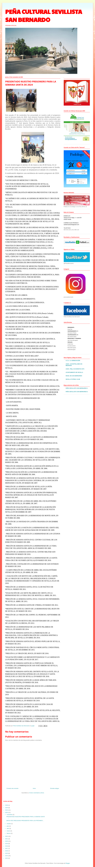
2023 (6, 812)
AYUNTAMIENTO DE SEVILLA (74, 372)
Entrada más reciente (12, 788)
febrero (9, 833)
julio (8, 826)
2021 (6, 839)
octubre (9, 823)
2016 (6, 851)
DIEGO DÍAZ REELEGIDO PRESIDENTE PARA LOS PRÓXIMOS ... (25, 820)
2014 (6, 855)
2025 (6, 807)
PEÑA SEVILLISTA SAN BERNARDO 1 (77, 388)
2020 (6, 841)
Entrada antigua (54, 788)
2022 (6, 836)
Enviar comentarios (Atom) (36, 792)
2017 (6, 848)
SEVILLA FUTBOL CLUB (73, 379)
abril (8, 828)
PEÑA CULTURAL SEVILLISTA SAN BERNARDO (43, 16)
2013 (6, 858)
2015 (6, 853)
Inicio (34, 788)
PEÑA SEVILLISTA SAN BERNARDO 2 (77, 391)
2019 (6, 843)
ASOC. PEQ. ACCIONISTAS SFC (75, 369)
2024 (6, 810)
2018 (6, 846)
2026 (6, 805)
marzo (8, 831)
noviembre (10, 814)
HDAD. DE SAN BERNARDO (74, 376)
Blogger (68, 863)
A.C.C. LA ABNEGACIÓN (73, 360)
